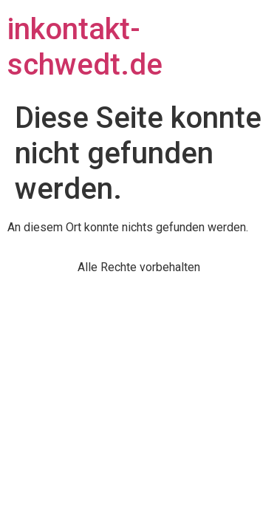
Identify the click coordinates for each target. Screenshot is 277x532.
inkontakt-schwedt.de (85, 47)
